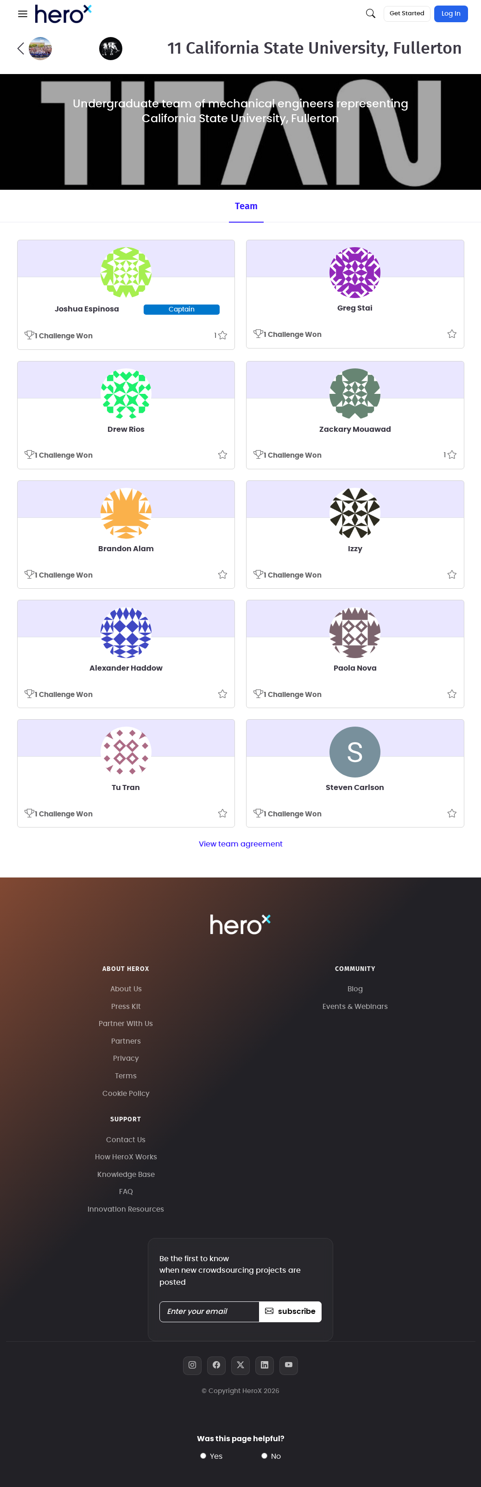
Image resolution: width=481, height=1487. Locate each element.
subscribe (290, 1311)
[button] (22, 14)
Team (246, 206)
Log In (451, 14)
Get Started (407, 14)
